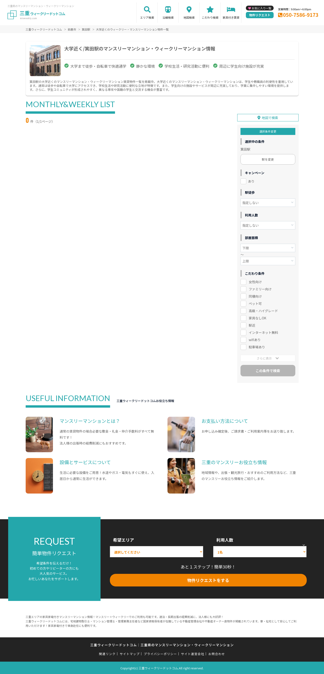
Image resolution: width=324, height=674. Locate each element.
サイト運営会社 (192, 653)
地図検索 (189, 17)
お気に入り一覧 (261, 8)
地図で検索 (270, 117)
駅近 (252, 324)
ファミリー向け (260, 288)
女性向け (255, 281)
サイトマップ (130, 653)
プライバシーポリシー (160, 653)
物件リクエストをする (208, 580)
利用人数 (224, 539)
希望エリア (123, 539)
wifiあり (255, 339)
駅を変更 (268, 159)
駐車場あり (257, 346)
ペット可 (255, 303)
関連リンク (107, 653)
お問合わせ (216, 653)
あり (251, 181)
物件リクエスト (259, 15)
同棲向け (255, 296)
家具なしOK (257, 317)
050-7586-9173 (300, 14)
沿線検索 (168, 17)
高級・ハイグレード (263, 310)
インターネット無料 (263, 332)
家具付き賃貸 (231, 17)
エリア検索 (147, 17)
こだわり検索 (210, 17)
